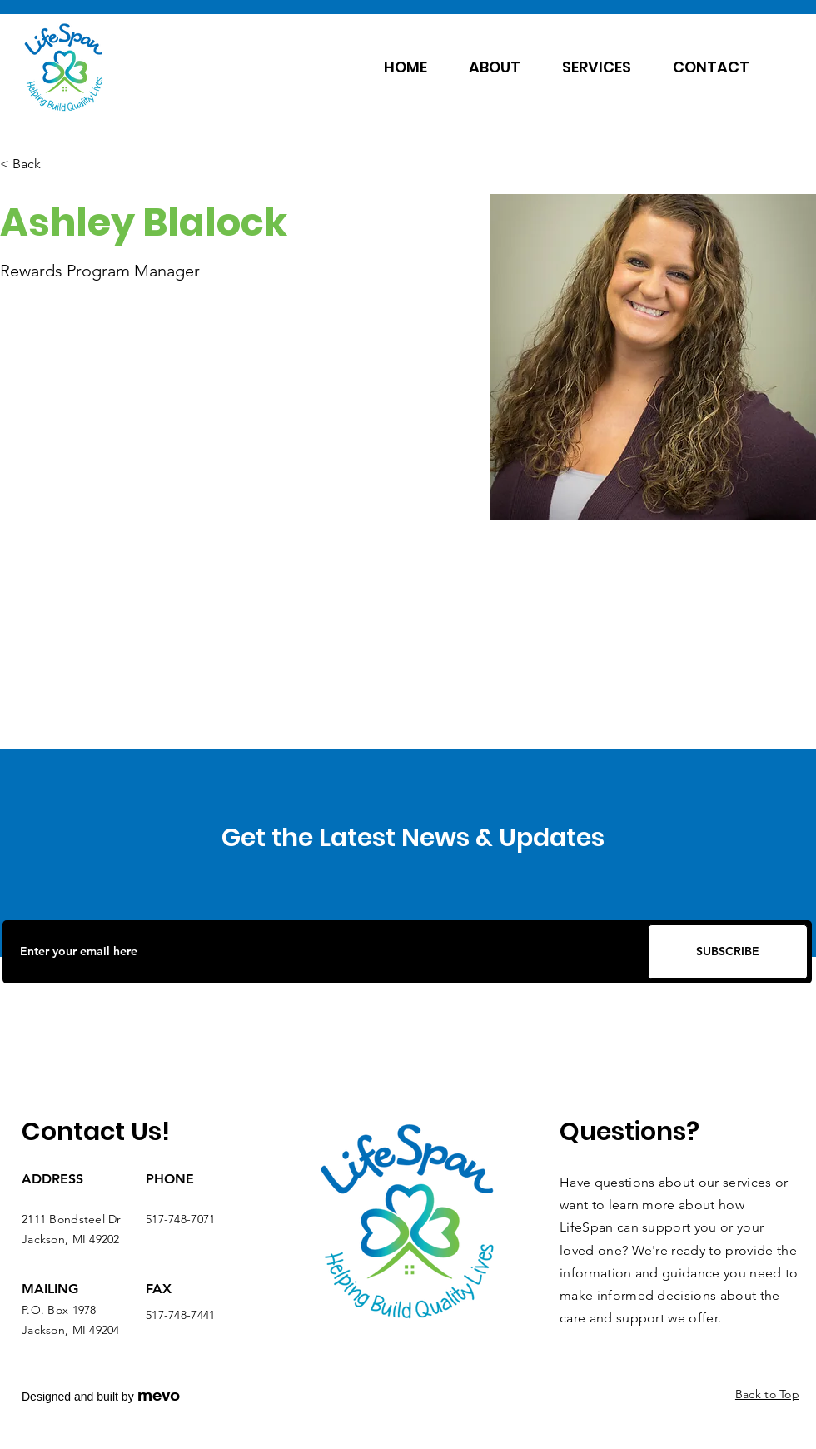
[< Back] (33, 164)
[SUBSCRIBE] (728, 951)
